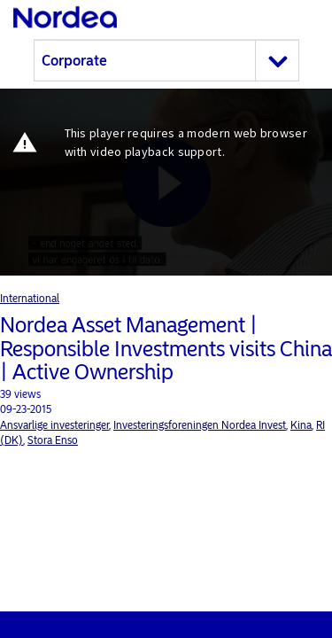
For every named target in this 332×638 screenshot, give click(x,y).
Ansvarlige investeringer (54, 425)
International (29, 298)
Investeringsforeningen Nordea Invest (199, 425)
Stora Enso (52, 440)
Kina (301, 425)
